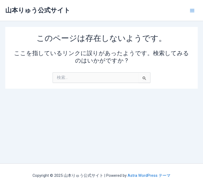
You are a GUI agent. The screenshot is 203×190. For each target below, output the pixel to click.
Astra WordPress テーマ (149, 175)
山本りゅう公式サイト (37, 10)
